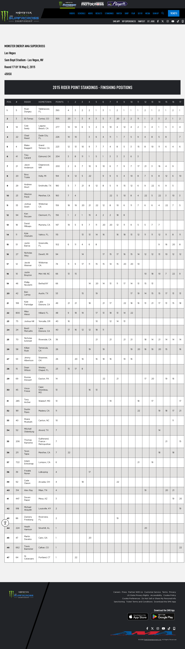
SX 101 (140, 13)
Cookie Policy (169, 595)
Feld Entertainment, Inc (152, 639)
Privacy (172, 592)
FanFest (141, 21)
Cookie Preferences (131, 599)
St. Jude (151, 21)
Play (133, 13)
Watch (119, 13)
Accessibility (156, 595)
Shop (127, 13)
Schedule (81, 13)
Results (98, 13)
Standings (109, 13)
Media (147, 13)
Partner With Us (135, 592)
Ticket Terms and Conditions (139, 602)
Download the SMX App (165, 602)
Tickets (173, 13)
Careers (116, 592)
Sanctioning (119, 602)
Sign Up (156, 13)
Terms (165, 592)
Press (124, 592)
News (90, 13)
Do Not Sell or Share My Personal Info (159, 599)
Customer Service (152, 592)
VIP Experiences (129, 21)
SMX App (116, 21)
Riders (72, 13)
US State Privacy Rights (138, 595)
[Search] (162, 13)
